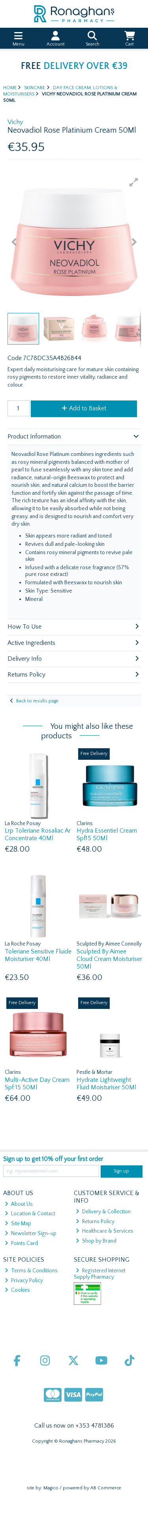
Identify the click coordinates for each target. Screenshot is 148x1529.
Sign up (121, 1171)
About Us (19, 1204)
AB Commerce (105, 1488)
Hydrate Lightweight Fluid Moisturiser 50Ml (106, 1083)
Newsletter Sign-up (30, 1233)
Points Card (21, 1243)
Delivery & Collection (103, 1212)
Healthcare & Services (104, 1231)
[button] (133, 182)
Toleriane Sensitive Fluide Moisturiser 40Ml (38, 955)
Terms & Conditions (31, 1271)
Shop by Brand (96, 1241)
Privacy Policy (24, 1280)
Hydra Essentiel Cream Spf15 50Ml (107, 834)
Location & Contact (30, 1214)
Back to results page (37, 700)
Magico (50, 1488)
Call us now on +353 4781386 (74, 1425)
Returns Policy (95, 1221)
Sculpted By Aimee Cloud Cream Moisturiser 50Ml (109, 959)
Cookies (17, 1290)
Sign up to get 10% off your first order (53, 1159)
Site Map (18, 1223)
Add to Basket (84, 408)
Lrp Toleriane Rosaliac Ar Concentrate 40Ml (38, 834)
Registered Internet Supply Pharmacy (100, 1274)
